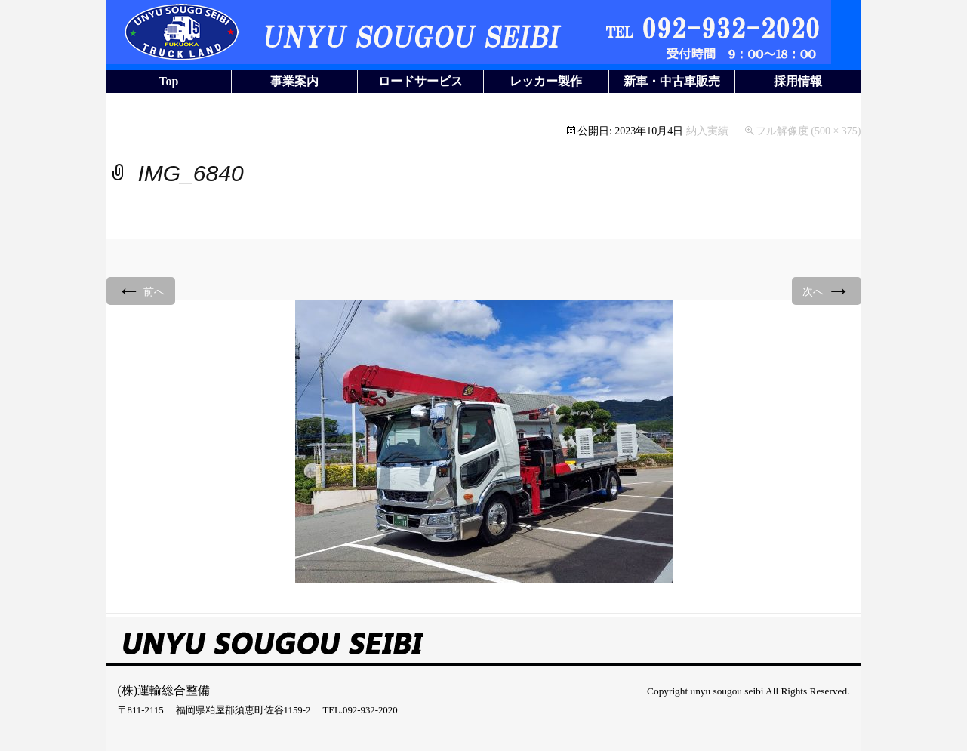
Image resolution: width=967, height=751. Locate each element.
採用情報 (798, 81)
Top (168, 81)
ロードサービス (420, 81)
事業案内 (294, 81)
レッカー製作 (546, 81)
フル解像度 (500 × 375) (808, 131)
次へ (826, 290)
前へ (141, 290)
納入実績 (707, 131)
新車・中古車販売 (672, 81)
